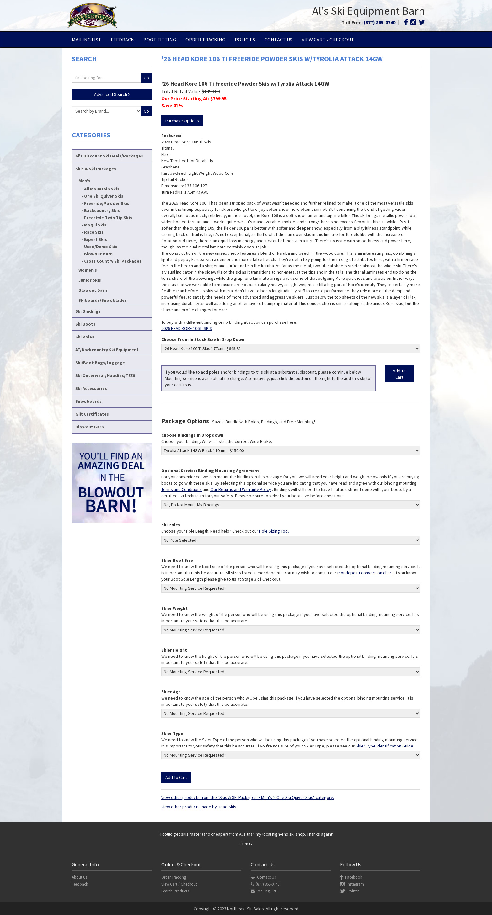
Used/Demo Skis (100, 246)
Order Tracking (205, 39)
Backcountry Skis (102, 210)
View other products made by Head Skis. (199, 807)
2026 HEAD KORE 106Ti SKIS (186, 328)
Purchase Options (182, 121)
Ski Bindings (88, 311)
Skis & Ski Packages (95, 169)
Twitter (349, 891)
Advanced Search (112, 94)
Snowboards (88, 401)
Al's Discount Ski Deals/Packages (109, 156)
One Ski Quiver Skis (103, 196)
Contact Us (278, 39)
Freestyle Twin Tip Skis (108, 218)
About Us (79, 877)
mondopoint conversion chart (365, 573)
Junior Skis (89, 280)
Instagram (352, 884)
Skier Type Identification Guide (384, 746)
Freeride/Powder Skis (106, 203)
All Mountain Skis (101, 189)
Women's (87, 270)
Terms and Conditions (181, 489)
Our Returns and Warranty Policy (240, 489)
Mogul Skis (95, 225)
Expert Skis (95, 239)
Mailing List (86, 39)
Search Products (175, 891)
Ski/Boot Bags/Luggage (100, 362)
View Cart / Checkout (328, 39)
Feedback (122, 39)
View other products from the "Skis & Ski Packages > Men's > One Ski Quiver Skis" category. (247, 797)
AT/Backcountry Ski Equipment (107, 350)
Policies (245, 39)
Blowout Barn (98, 254)
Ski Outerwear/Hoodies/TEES (105, 375)
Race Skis (94, 232)
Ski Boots (85, 324)
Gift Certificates (92, 414)
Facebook (351, 877)
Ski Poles (84, 337)
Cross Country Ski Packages (113, 261)
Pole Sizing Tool (274, 531)
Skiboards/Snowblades (102, 300)
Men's (84, 181)
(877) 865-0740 (379, 22)
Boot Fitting (159, 39)
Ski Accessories (91, 388)
